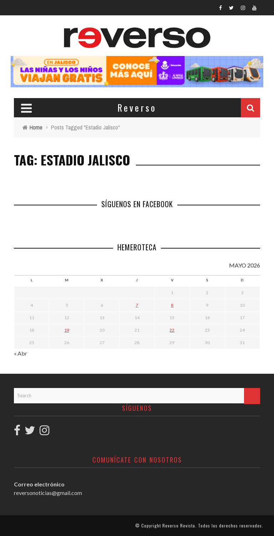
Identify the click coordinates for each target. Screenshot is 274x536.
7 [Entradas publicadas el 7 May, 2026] (137, 305)
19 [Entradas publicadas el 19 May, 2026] (66, 330)
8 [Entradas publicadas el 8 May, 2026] (172, 305)
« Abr (20, 353)
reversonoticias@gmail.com (48, 492)
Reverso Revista (178, 525)
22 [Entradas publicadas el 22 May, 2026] (171, 330)
